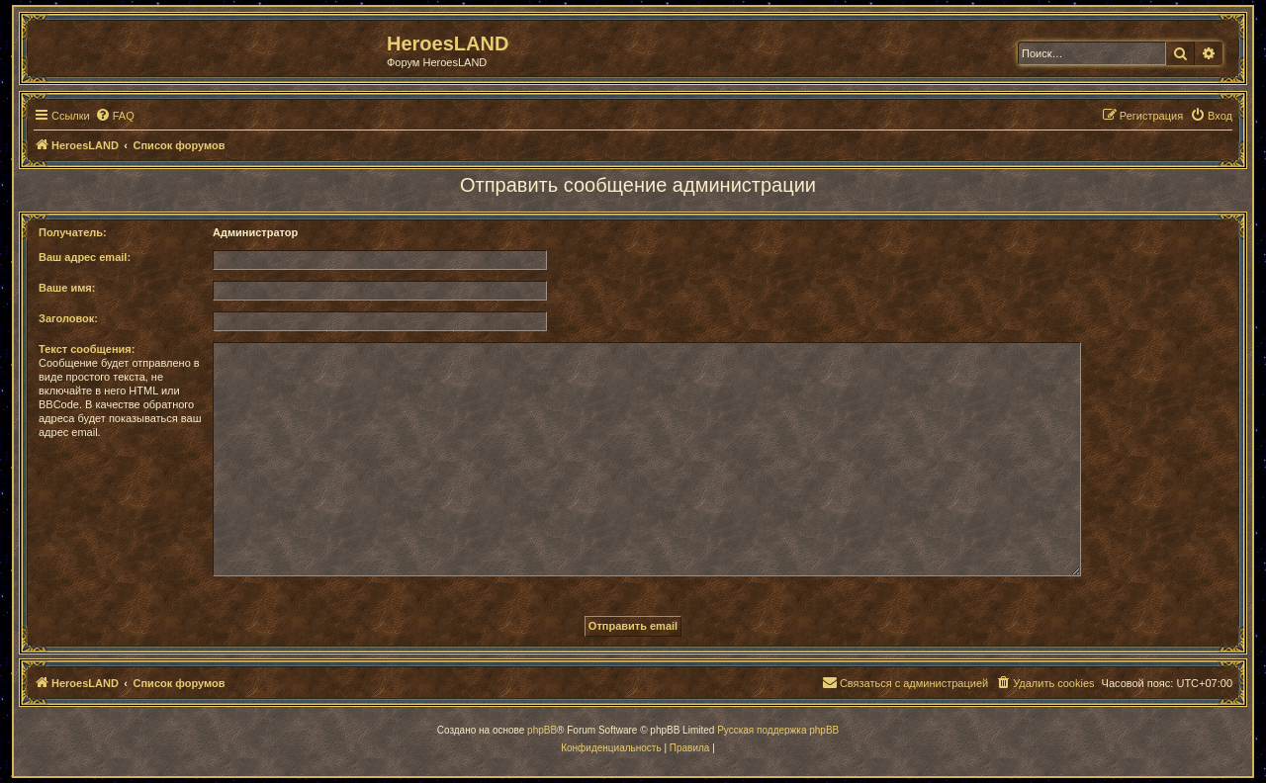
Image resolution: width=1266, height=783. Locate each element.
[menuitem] (115, 116)
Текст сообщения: (87, 349)
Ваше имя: (67, 288)
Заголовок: (68, 318)
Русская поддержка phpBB (778, 730)
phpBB (542, 730)
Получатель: (73, 232)
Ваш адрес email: (85, 257)
